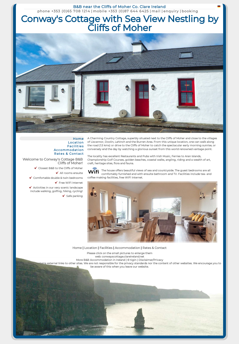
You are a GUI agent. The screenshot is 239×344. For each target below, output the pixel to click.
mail (156, 11)
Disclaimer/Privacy (151, 260)
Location (76, 142)
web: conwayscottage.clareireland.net (119, 256)
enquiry (171, 11)
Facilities (75, 146)
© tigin (131, 260)
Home (78, 138)
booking (190, 11)
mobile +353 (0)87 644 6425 (121, 11)
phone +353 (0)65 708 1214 (63, 11)
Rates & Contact (69, 153)
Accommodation (69, 150)
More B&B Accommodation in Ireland (100, 260)
